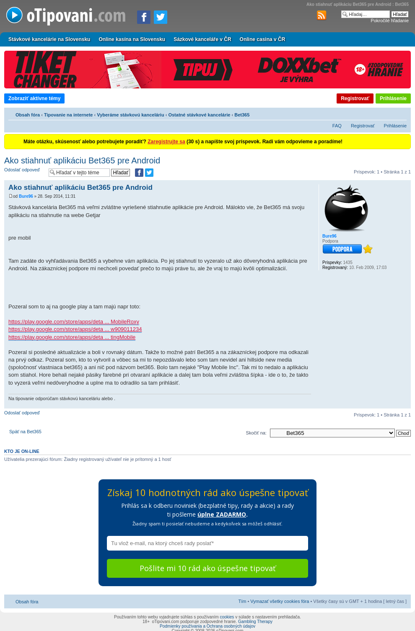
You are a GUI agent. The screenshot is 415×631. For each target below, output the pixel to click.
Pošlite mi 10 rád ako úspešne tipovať (207, 568)
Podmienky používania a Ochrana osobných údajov (207, 626)
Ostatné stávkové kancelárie (199, 114)
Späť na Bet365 (25, 431)
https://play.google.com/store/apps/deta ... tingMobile (71, 337)
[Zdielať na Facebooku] (143, 17)
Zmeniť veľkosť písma (400, 113)
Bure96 (26, 196)
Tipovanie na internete (68, 114)
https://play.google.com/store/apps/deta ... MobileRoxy (73, 321)
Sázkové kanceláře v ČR (202, 39)
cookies (227, 617)
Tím (242, 601)
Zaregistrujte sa (166, 142)
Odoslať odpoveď (24, 172)
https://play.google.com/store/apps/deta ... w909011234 (75, 329)
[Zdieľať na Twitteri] (160, 17)
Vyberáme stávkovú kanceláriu (130, 114)
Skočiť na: (256, 432)
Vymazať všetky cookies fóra (279, 601)
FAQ (337, 125)
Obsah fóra (28, 114)
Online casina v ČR (262, 39)
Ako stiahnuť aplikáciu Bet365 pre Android (82, 160)
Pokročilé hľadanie (390, 20)
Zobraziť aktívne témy (34, 98)
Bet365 (241, 114)
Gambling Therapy (255, 621)
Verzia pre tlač (387, 113)
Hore (404, 404)
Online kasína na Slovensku (132, 39)
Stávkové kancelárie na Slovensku (49, 39)
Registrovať (355, 98)
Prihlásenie (393, 98)
